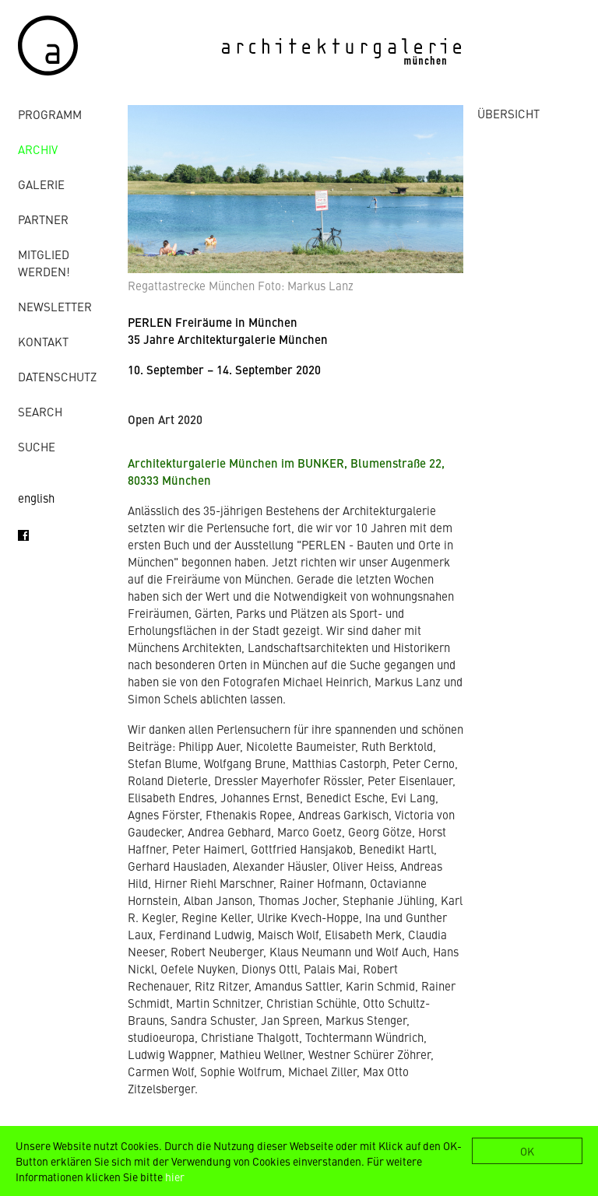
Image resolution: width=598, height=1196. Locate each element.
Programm (50, 114)
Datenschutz (57, 376)
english (36, 497)
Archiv (38, 149)
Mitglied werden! (44, 262)
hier (175, 1176)
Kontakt (43, 341)
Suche (36, 446)
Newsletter (55, 306)
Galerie (41, 184)
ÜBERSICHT (508, 113)
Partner (43, 219)
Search (40, 411)
